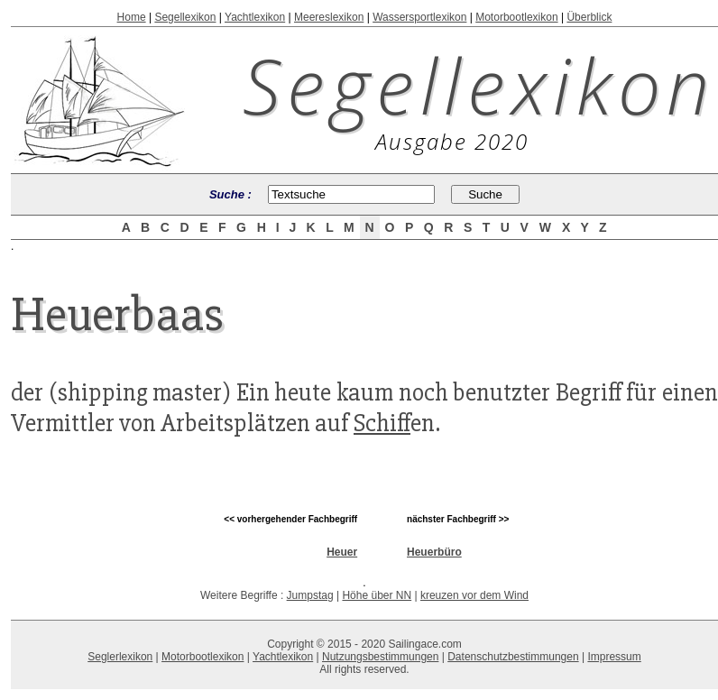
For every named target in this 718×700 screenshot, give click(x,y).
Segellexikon (185, 17)
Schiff (382, 423)
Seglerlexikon (119, 656)
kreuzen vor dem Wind (474, 595)
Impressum (613, 656)
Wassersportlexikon (419, 17)
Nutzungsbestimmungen (380, 656)
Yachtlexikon (255, 17)
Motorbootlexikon (516, 17)
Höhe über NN (376, 595)
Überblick (589, 17)
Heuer (342, 552)
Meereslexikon (329, 17)
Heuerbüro (434, 552)
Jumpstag (310, 595)
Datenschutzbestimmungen (512, 656)
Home (131, 17)
